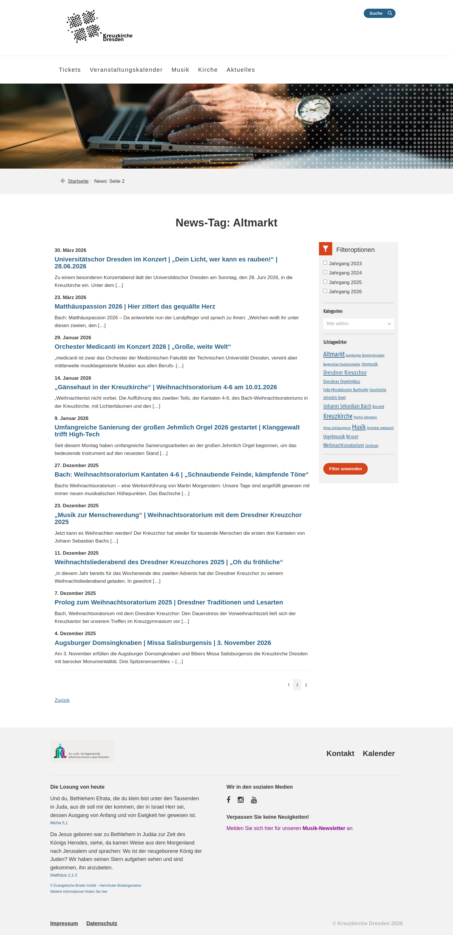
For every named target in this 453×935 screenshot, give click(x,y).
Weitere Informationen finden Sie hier (78, 892)
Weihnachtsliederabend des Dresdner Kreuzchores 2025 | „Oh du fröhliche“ (169, 562)
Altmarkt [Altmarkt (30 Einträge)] (334, 354)
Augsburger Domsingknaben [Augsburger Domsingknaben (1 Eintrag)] (365, 355)
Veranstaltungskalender (126, 70)
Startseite (78, 181)
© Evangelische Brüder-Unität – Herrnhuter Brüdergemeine (95, 886)
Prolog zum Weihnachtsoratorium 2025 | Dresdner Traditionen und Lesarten (169, 602)
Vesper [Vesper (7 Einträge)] (352, 437)
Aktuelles (241, 70)
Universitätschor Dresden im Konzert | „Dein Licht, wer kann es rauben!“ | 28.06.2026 (166, 263)
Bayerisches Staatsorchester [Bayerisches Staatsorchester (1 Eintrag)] (341, 364)
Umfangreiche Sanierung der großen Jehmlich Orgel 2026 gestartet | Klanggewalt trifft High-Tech (177, 431)
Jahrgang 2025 (342, 282)
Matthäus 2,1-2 (63, 875)
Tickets (70, 70)
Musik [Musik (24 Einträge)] (359, 427)
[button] (358, 323)
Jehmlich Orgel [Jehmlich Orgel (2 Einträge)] (334, 397)
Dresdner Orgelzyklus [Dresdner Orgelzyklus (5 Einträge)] (341, 381)
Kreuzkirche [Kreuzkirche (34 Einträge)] (337, 416)
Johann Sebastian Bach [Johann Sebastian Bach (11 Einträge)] (347, 406)
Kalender (379, 753)
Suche (376, 13)
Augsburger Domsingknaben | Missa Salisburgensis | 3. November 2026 (163, 642)
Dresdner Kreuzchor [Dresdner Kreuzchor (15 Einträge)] (345, 372)
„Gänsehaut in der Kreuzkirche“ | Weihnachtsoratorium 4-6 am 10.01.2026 (166, 387)
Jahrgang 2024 (342, 273)
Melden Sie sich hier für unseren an (289, 828)
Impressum (64, 923)
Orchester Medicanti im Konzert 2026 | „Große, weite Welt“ (143, 346)
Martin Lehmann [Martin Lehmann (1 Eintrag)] (365, 417)
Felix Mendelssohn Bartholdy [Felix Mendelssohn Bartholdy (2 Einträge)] (345, 389)
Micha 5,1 (59, 822)
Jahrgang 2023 (342, 263)
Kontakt (340, 753)
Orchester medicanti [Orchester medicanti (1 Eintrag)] (380, 427)
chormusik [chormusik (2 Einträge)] (369, 364)
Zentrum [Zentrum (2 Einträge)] (371, 445)
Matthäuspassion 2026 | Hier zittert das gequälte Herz (135, 306)
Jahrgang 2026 (342, 291)
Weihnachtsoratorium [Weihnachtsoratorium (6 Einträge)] (343, 445)
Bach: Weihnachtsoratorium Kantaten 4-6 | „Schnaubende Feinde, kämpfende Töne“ (182, 474)
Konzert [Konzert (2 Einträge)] (378, 406)
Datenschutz (101, 923)
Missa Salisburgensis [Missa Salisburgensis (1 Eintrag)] (337, 427)
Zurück (62, 700)
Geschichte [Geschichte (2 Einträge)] (378, 389)
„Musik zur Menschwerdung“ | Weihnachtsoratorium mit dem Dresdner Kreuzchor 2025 (178, 518)
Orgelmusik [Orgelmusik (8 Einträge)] (334, 436)
